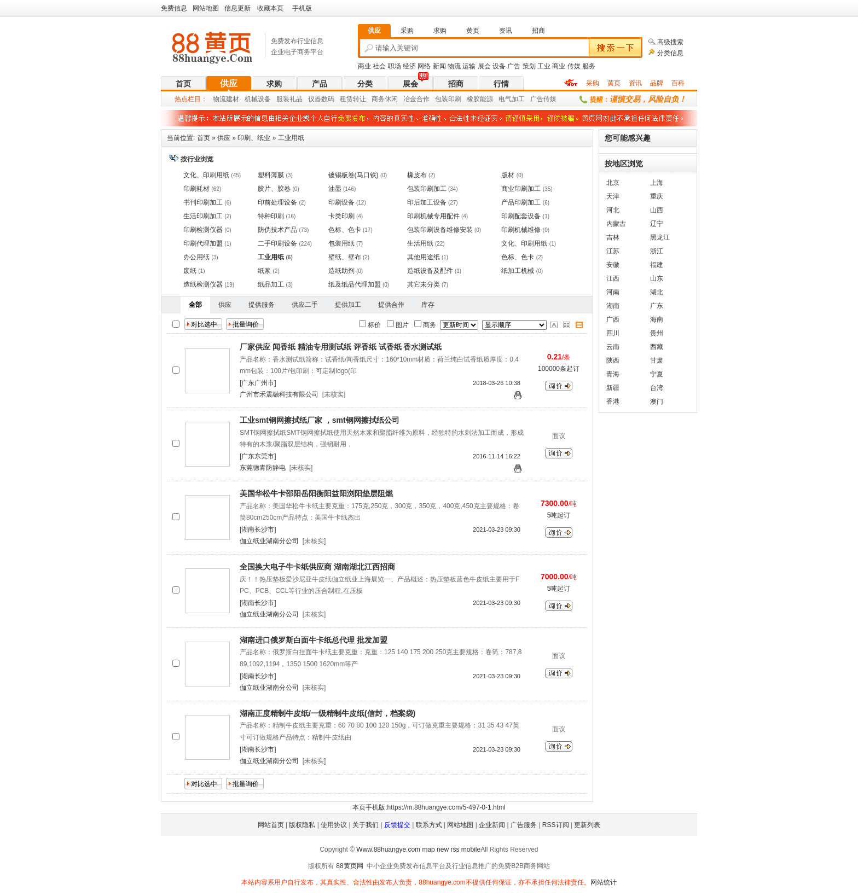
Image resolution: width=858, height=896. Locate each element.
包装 (441, 99)
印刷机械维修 (521, 230)
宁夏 (656, 374)
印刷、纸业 (253, 138)
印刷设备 (341, 202)
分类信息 (670, 53)
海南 (656, 319)
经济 (409, 66)
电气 (505, 99)
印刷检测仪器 (203, 230)
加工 (518, 99)
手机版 (302, 8)
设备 (499, 66)
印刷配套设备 (521, 216)
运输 (469, 66)
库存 (427, 305)
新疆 (612, 388)
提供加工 (348, 305)
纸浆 (264, 271)
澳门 (656, 401)
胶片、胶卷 (274, 189)
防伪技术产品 (277, 230)
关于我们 (365, 825)
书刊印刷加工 (203, 202)
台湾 (656, 388)
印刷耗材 (196, 189)
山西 (656, 210)
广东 (656, 306)
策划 (529, 66)
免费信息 (174, 8)
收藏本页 (270, 8)
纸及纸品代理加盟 (354, 284)
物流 (454, 66)
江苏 (612, 251)
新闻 (439, 66)
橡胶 (473, 99)
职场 (394, 66)
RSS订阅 (555, 825)
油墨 (334, 189)
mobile (470, 849)
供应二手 (305, 305)
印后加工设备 (427, 202)
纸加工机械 (517, 271)
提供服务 (261, 305)
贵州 (656, 333)
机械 (251, 99)
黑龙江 (660, 237)
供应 (228, 83)
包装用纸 (341, 243)
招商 (455, 83)
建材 (232, 99)
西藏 (656, 347)
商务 (378, 99)
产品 (319, 83)
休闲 (391, 99)
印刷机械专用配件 (433, 216)
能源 (486, 99)
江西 (612, 278)
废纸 (189, 271)
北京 (612, 183)
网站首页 (271, 825)
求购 (274, 83)
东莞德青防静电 (263, 468)
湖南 (612, 306)
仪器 (314, 99)
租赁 (346, 99)
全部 (195, 305)
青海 (612, 374)
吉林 (612, 237)
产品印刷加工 (521, 202)
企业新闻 (492, 825)
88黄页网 (349, 866)
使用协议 (334, 825)
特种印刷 (271, 216)
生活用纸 (420, 243)
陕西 (612, 360)
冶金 (409, 99)
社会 (379, 66)
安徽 (612, 265)
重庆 (656, 196)
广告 (513, 66)
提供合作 (391, 305)
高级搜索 (670, 42)
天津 (612, 196)
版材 (507, 175)
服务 (588, 66)
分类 (365, 83)
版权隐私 (302, 825)
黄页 (614, 83)
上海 (656, 183)
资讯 (635, 83)
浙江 (656, 251)
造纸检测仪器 (203, 284)
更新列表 (587, 825)
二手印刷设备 (277, 243)
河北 (612, 210)
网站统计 (603, 882)
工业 (543, 66)
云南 (612, 347)
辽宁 (656, 224)
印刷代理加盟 (203, 243)
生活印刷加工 (203, 216)
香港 (612, 401)
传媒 (574, 66)
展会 (484, 66)
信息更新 (237, 8)
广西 (612, 319)
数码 (327, 99)
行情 (501, 83)
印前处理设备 (277, 202)
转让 (359, 99)
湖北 (656, 292)
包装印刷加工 (427, 189)
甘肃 (656, 360)
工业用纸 (291, 138)
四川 (612, 333)
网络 (424, 66)
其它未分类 (423, 284)
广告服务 (524, 825)
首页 (183, 83)
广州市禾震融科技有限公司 (279, 394)
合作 (423, 99)
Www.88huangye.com (388, 849)
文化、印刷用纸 (206, 175)
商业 (364, 66)
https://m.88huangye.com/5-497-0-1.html (446, 807)
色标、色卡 (344, 230)
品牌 (656, 83)
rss (454, 849)
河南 (612, 292)
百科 (678, 83)
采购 (592, 83)
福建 (656, 265)
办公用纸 (196, 257)
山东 (656, 278)
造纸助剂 (341, 271)
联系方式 (429, 825)
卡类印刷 (341, 216)
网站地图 (206, 8)
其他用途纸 (423, 257)
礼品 (296, 99)
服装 (282, 99)
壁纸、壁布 (344, 257)
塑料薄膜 (271, 175)
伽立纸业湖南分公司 (269, 541)
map (428, 849)
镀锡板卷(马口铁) (353, 175)
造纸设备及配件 (430, 271)
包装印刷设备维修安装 (440, 230)
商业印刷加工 (521, 189)
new (443, 849)
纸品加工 (271, 284)
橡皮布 (417, 175)
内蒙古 (616, 224)
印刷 (454, 99)
